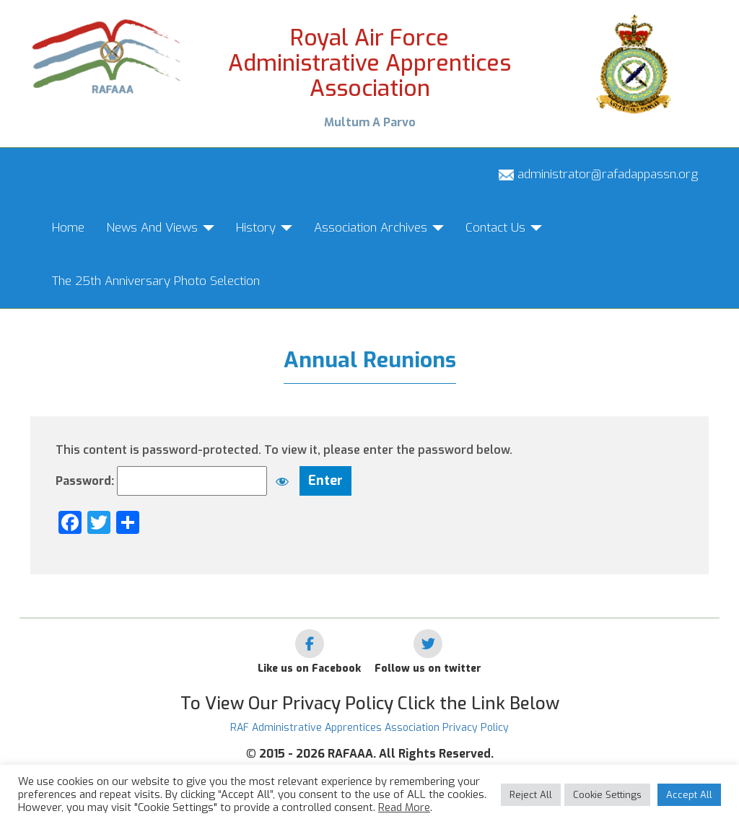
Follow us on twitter (428, 668)
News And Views (160, 227)
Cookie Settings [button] (607, 795)
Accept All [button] (689, 795)
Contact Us (503, 227)
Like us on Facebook (309, 668)
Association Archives (379, 227)
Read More (404, 807)
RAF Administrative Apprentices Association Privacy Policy (369, 728)
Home (68, 227)
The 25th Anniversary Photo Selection (156, 281)
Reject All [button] (531, 795)
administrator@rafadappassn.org (598, 174)
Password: (176, 481)
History (264, 227)
